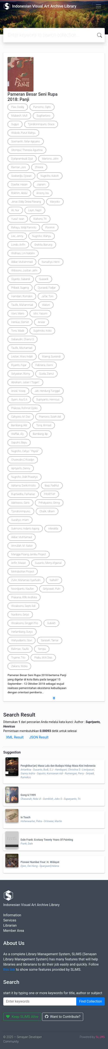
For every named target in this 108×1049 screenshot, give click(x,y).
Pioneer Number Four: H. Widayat (40, 862)
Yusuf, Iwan (17, 218)
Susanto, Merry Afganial (48, 562)
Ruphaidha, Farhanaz (23, 494)
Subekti (51, 623)
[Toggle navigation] (98, 6)
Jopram (41, 184)
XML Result (15, 737)
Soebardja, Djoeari (21, 175)
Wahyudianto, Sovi (21, 640)
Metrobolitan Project (22, 571)
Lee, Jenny (17, 236)
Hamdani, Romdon (21, 296)
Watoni (46, 304)
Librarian (10, 925)
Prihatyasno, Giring (49, 502)
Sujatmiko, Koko (42, 330)
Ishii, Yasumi (40, 313)
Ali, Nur (15, 210)
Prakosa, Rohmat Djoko (24, 408)
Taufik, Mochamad (21, 347)
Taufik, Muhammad (22, 304)
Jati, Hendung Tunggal (47, 390)
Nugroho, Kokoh (50, 175)
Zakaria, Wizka (19, 666)
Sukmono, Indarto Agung (25, 528)
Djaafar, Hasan (19, 184)
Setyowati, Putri (51, 588)
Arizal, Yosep (18, 390)
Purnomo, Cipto (42, 107)
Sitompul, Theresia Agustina (27, 150)
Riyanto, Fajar (18, 365)
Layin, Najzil (34, 210)
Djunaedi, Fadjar (47, 287)
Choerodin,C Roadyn (22, 459)
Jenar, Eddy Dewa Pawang (26, 201)
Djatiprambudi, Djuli (22, 158)
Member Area (13, 931)
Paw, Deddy (17, 107)
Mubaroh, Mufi (19, 115)
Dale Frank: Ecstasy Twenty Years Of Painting (47, 839)
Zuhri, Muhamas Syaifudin (26, 580)
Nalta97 (54, 580)
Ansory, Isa (43, 193)
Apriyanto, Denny (20, 468)
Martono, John (50, 158)
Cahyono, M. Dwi (20, 416)
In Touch (25, 817)
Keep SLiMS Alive (22, 1017)
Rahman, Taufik (20, 649)
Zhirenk (39, 167)
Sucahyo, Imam (20, 519)
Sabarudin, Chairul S (22, 339)
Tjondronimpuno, (20, 511)
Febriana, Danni (44, 365)
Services (9, 920)
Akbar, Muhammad (22, 261)
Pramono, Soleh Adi (50, 416)
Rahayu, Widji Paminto (23, 227)
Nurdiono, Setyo (20, 614)
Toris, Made (17, 330)
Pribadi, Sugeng (20, 287)
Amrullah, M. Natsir (22, 545)
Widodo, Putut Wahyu (23, 132)
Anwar (41, 322)
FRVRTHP (49, 494)
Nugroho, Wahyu (41, 236)
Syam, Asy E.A (19, 399)
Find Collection (90, 1001)
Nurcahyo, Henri (51, 261)
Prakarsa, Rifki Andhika (24, 597)
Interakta (53, 528)
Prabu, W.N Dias (43, 657)
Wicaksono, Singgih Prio (24, 623)
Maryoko (55, 201)
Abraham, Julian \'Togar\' (25, 382)
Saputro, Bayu (19, 442)
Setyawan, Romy (20, 373)
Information (12, 915)
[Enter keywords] (39, 1001)
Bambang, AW (19, 425)
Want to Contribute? (63, 1017)
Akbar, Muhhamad (21, 537)
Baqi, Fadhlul (52, 485)
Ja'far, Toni (47, 296)
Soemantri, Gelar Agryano (25, 141)
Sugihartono (43, 115)
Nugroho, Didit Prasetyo (24, 476)
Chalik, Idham (47, 511)
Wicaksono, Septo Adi (23, 606)
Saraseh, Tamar (49, 640)
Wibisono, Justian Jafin (24, 270)
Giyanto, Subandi (20, 279)
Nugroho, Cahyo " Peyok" (25, 451)
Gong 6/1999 (28, 795)
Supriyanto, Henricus (47, 399)
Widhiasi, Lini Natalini (23, 253)
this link (9, 969)
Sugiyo (15, 124)
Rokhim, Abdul (19, 193)
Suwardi (43, 279)
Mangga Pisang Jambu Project (28, 554)
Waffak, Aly (17, 433)
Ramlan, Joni (18, 167)
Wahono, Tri (40, 218)
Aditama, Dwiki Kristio (23, 485)
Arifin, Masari (18, 562)
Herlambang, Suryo (22, 631)
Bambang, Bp (40, 433)
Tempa (42, 649)
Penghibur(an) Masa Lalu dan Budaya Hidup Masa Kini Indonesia (58, 765)
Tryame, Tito (18, 657)
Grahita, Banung (43, 244)
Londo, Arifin (18, 244)
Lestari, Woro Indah (22, 356)
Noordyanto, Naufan (22, 588)
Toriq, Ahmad (43, 425)
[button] (54, 698)
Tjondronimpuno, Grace (41, 124)
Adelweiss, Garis (20, 502)
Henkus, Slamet (20, 322)
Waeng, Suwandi (51, 356)
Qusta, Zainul (46, 373)
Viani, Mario (17, 313)
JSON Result (38, 737)
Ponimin (50, 227)
